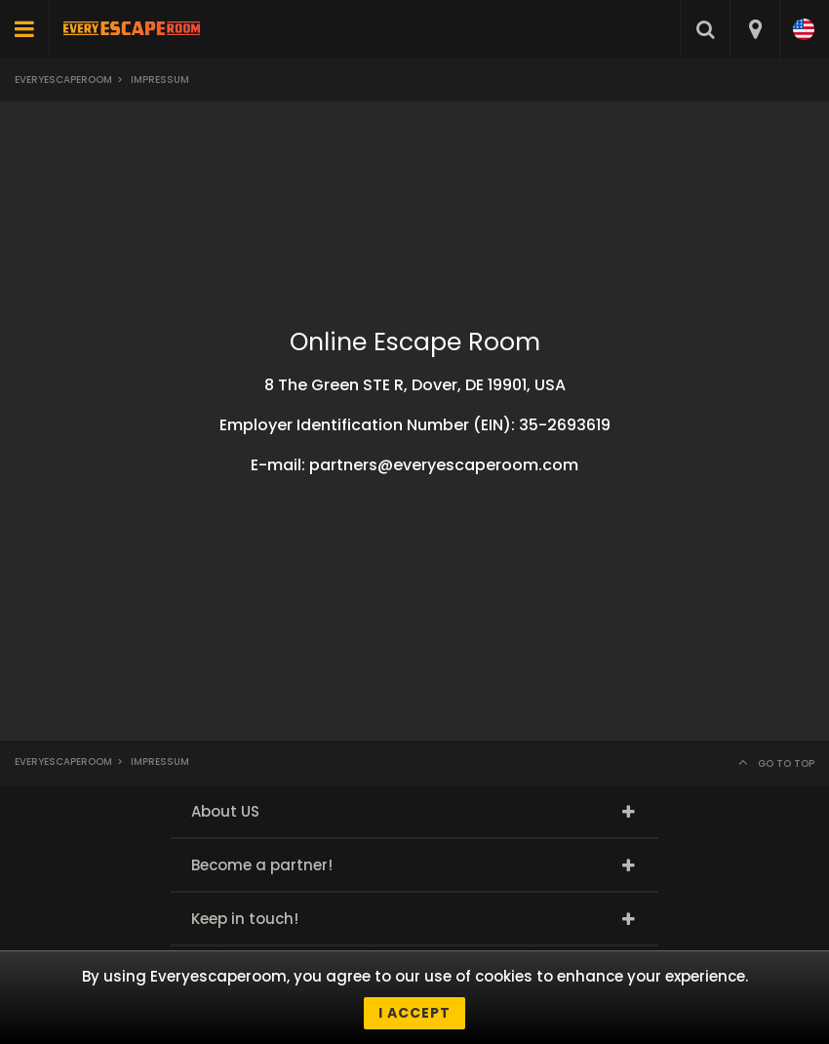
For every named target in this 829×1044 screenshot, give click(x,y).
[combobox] (754, 29)
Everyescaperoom (63, 79)
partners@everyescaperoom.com (443, 465)
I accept (414, 1013)
